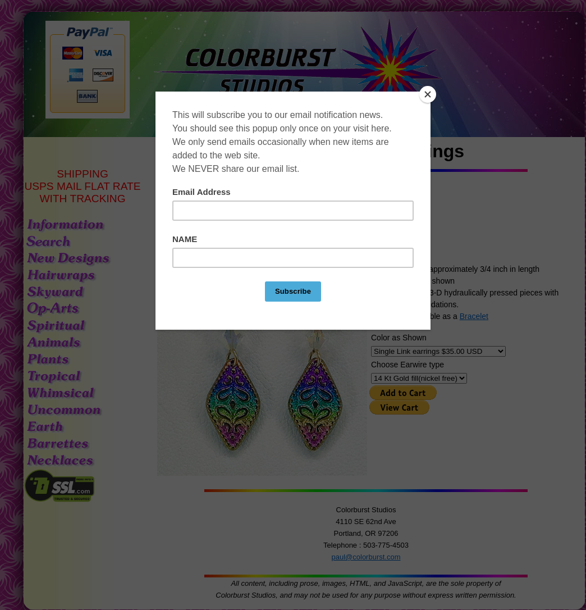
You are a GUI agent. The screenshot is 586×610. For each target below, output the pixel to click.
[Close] (427, 94)
